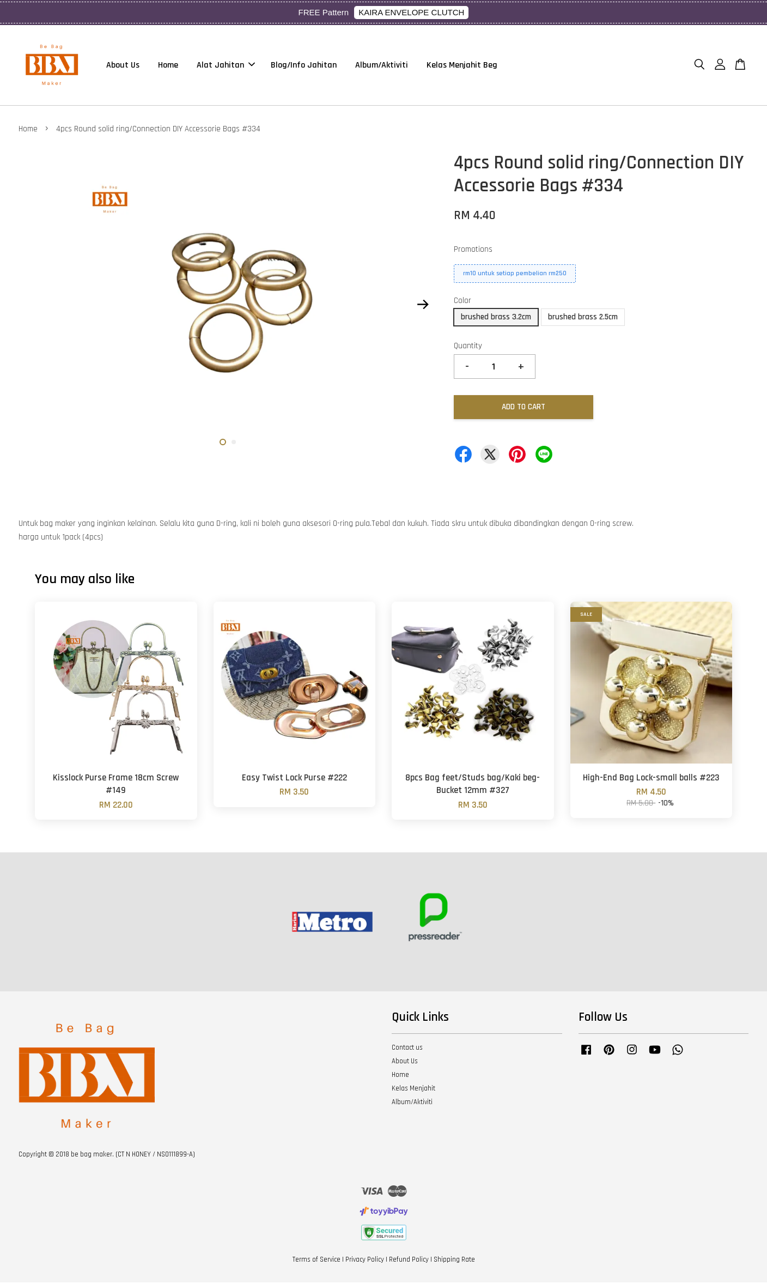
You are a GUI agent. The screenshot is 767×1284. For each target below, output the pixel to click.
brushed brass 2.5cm (583, 318)
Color (462, 302)
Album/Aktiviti (381, 65)
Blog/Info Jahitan (304, 65)
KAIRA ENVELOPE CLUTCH (411, 12)
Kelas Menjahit (413, 1090)
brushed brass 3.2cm (496, 318)
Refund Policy (409, 1261)
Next (422, 306)
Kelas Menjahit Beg (462, 65)
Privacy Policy (364, 1261)
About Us (122, 65)
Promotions (473, 251)
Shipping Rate (454, 1261)
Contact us (407, 1049)
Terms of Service (316, 1261)
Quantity (468, 347)
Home (168, 65)
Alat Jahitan (226, 65)
